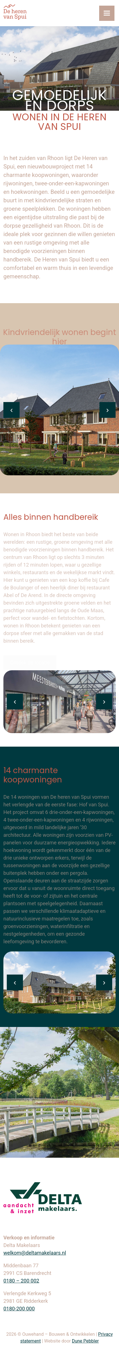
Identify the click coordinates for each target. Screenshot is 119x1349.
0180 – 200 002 (21, 1281)
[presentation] (11, 410)
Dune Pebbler (85, 1341)
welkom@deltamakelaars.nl (34, 1253)
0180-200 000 (19, 1309)
